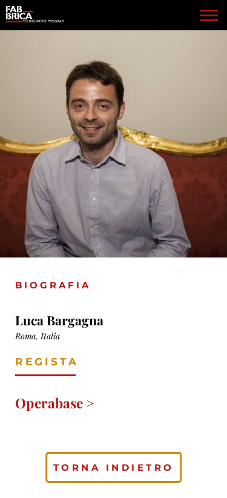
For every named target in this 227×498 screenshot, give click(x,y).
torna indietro (113, 467)
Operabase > (54, 403)
